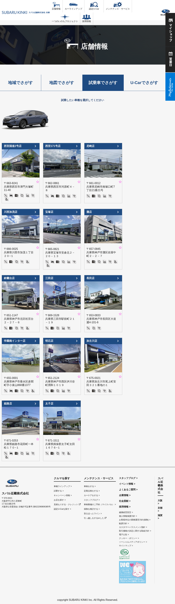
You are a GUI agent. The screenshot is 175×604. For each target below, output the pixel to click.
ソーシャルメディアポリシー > (133, 542)
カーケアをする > (92, 495)
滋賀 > (160, 517)
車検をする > (90, 486)
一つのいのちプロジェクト (65, 18)
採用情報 (86, 18)
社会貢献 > (124, 501)
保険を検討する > (92, 509)
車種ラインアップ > (63, 486)
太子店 (49, 403)
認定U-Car (94, 6)
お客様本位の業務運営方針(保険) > (134, 520)
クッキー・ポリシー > (129, 538)
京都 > (160, 509)
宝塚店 (49, 211)
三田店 (49, 278)
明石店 (49, 340)
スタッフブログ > (92, 500)
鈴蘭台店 (9, 278)
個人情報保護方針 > (128, 516)
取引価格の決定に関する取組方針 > (135, 531)
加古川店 (91, 340)
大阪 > (160, 502)
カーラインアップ (73, 6)
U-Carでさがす (144, 82)
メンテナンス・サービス (118, 6)
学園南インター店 (14, 340)
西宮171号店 (53, 146)
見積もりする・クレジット (67, 504)
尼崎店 (90, 146)
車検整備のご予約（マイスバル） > (100, 504)
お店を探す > (60, 500)
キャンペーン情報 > (63, 495)
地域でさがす (20, 82)
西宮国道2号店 (13, 146)
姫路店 (8, 403)
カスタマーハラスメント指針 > (133, 527)
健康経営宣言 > (126, 512)
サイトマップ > (126, 545)
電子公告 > (124, 534)
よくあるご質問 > (128, 489)
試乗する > (59, 491)
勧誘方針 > (124, 523)
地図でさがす (61, 82)
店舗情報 (56, 6)
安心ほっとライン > (93, 513)
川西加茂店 (10, 211)
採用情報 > (124, 506)
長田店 (90, 278)
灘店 (89, 211)
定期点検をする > (92, 491)
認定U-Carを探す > (62, 509)
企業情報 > (124, 495)
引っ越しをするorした (95, 518)
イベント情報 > (127, 483)
